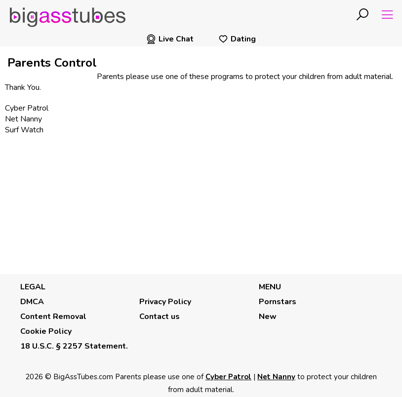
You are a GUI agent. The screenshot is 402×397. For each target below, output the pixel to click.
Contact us (159, 316)
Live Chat (170, 39)
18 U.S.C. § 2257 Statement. (74, 346)
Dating (237, 39)
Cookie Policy (46, 331)
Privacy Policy (165, 301)
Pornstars (277, 301)
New (268, 316)
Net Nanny (23, 119)
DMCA (32, 301)
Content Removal (53, 316)
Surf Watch (24, 129)
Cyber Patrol (26, 108)
